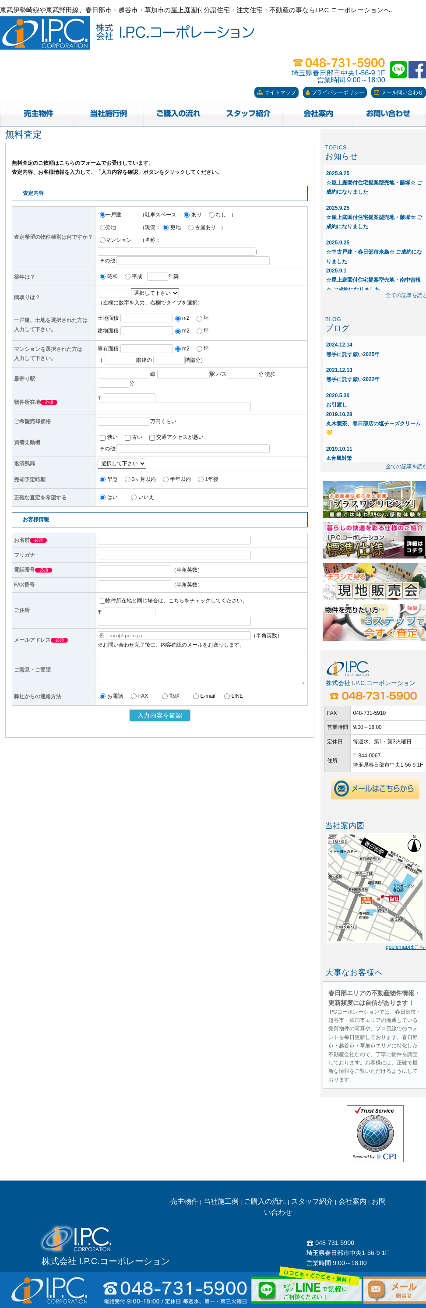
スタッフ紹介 (312, 1201)
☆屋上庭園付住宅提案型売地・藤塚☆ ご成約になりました (374, 182)
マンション (116, 240)
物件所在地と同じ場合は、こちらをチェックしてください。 (173, 600)
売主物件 (184, 1201)
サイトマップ (276, 92)
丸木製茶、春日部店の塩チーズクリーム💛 (373, 423)
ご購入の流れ (265, 1201)
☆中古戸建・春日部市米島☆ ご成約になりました (374, 252)
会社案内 (352, 1201)
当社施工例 (221, 1201)
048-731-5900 (330, 1242)
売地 (108, 227)
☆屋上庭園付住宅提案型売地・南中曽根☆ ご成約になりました (373, 280)
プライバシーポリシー (335, 92)
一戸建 (110, 215)
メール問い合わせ (398, 92)
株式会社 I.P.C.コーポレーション (106, 1261)
